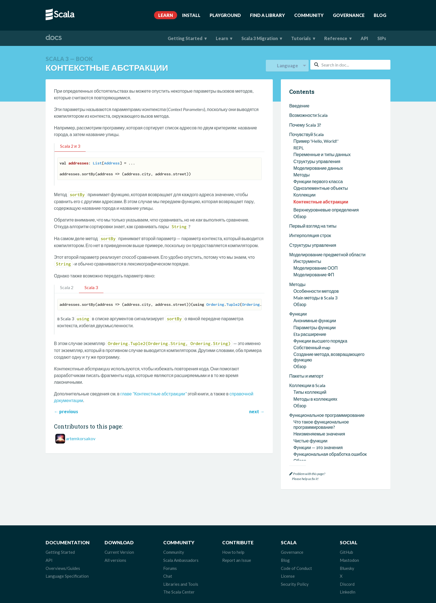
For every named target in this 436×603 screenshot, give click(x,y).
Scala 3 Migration (259, 38)
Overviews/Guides (63, 567)
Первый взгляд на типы (312, 130)
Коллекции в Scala (307, 289)
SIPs (381, 38)
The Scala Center (179, 591)
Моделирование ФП (313, 178)
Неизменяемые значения (319, 338)
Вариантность (307, 415)
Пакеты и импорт (306, 280)
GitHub (346, 551)
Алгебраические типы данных (323, 408)
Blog (380, 15)
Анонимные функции (314, 224)
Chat (167, 575)
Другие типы (306, 441)
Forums (170, 567)
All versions (115, 559)
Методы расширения (314, 458)
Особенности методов (316, 195)
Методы (297, 188)
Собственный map (311, 251)
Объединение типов (314, 401)
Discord (347, 583)
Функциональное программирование (327, 319)
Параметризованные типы (320, 388)
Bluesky (347, 567)
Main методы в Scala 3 (315, 202)
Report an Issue (236, 559)
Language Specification (67, 575)
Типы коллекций (309, 296)
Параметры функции (314, 231)
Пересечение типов (313, 394)
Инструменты (307, 165)
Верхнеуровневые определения (326, 114)
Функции (298, 218)
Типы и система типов (311, 374)
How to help (233, 551)
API (364, 38)
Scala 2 (66, 287)
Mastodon (349, 559)
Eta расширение (309, 238)
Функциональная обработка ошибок (330, 358)
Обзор (299, 120)
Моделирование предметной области (327, 158)
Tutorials (301, 38)
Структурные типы (312, 428)
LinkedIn (347, 591)
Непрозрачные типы (314, 421)
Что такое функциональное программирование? (321, 328)
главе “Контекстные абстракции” (153, 393)
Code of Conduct (296, 567)
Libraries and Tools (180, 583)
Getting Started (185, 38)
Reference (335, 38)
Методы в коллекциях (315, 303)
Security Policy (295, 583)
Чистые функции (310, 345)
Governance (349, 15)
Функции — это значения (318, 351)
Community (309, 15)
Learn (165, 15)
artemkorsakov (80, 438)
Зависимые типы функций (319, 435)
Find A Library (267, 15)
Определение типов (313, 381)
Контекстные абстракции (320, 106)
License (288, 575)
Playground (225, 15)
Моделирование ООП (315, 172)
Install (191, 15)
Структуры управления (312, 149)
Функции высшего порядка (320, 245)
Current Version (119, 551)
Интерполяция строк (310, 139)
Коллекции (304, 99)
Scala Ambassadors (181, 559)
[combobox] (350, 65)
